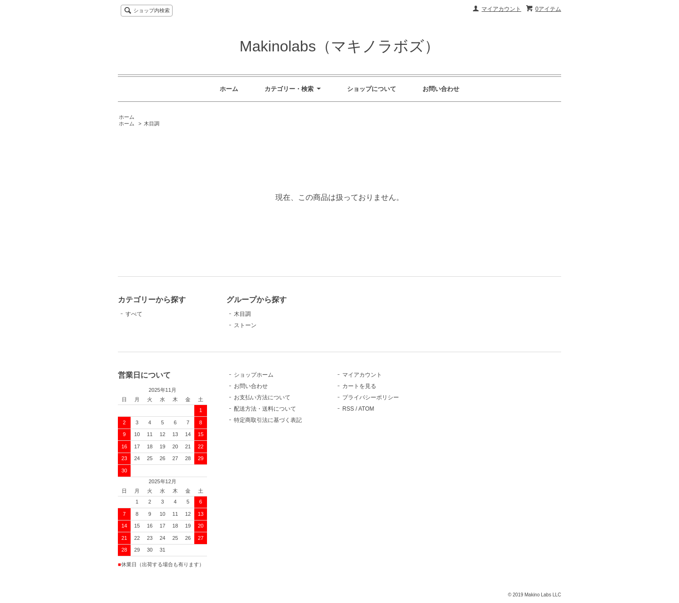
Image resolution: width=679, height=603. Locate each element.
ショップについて (371, 88)
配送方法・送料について (265, 408)
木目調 (151, 123)
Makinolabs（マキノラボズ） (339, 46)
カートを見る (359, 386)
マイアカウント (501, 9)
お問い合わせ (440, 88)
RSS (348, 408)
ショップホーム (253, 375)
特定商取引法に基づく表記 (268, 420)
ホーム (229, 88)
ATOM (366, 408)
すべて (133, 314)
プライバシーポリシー (370, 397)
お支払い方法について (262, 397)
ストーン (245, 325)
